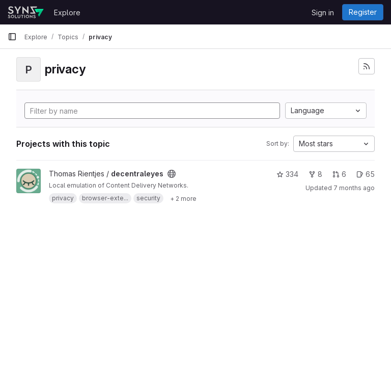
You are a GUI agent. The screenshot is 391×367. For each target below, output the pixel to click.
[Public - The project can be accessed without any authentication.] (171, 174)
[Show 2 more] (183, 198)
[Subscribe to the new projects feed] (366, 66)
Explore (67, 12)
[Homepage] (26, 12)
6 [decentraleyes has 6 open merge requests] (339, 174)
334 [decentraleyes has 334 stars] (287, 174)
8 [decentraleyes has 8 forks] (315, 174)
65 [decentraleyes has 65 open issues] (365, 174)
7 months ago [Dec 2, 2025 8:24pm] (354, 188)
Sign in (323, 12)
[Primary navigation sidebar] (12, 37)
